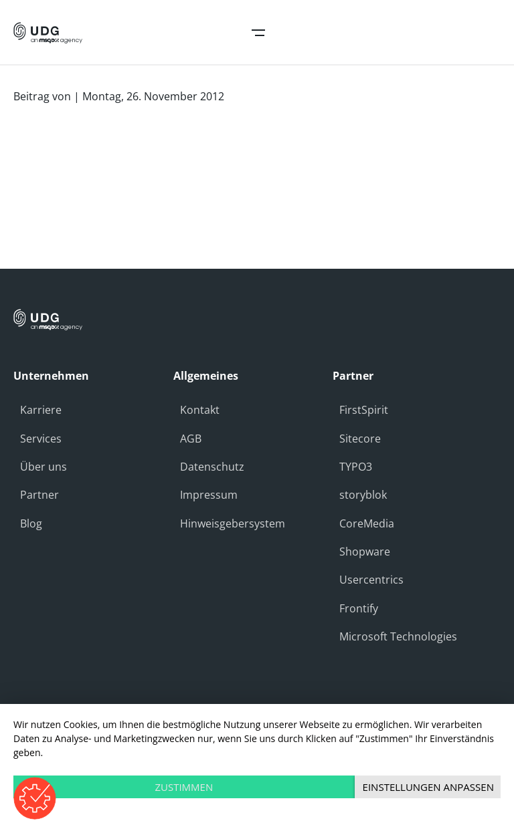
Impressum (209, 494)
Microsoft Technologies (398, 636)
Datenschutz (212, 466)
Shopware (364, 551)
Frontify (358, 608)
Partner (39, 494)
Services (41, 438)
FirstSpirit (363, 409)
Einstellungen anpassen (428, 787)
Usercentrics (371, 579)
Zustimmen (184, 787)
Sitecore (360, 438)
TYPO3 (355, 466)
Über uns (43, 466)
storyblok (363, 494)
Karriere (41, 409)
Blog (31, 523)
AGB (190, 438)
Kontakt (200, 409)
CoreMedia (366, 523)
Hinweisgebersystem (232, 523)
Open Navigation (258, 32)
